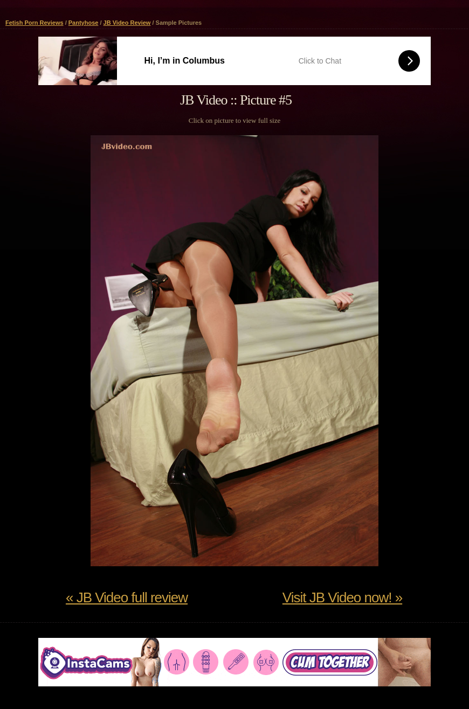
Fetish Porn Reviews (34, 22)
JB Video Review (127, 22)
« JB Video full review (127, 597)
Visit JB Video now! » (342, 597)
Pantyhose (83, 22)
